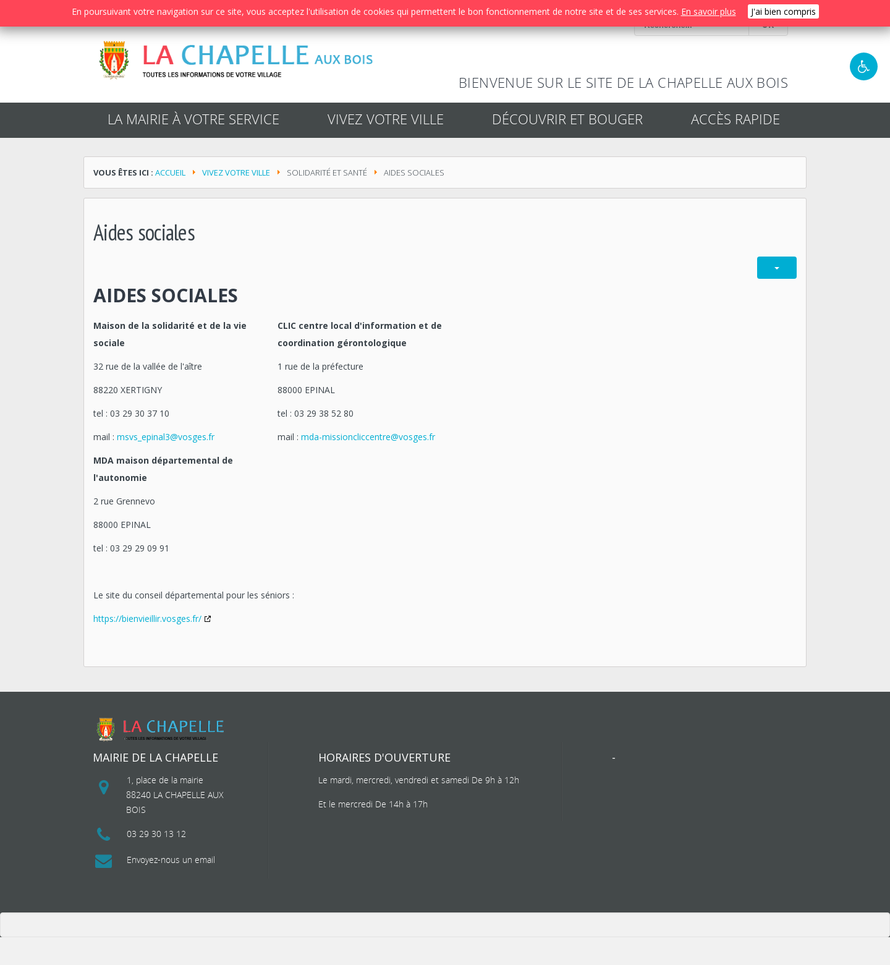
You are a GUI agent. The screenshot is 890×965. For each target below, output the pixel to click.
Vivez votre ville (236, 172)
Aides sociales (165, 295)
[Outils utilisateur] (777, 268)
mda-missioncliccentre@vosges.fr (368, 437)
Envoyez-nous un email (171, 859)
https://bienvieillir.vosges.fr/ (147, 618)
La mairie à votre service (193, 119)
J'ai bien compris (783, 11)
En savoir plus (708, 11)
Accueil (170, 172)
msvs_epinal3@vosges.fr (165, 437)
